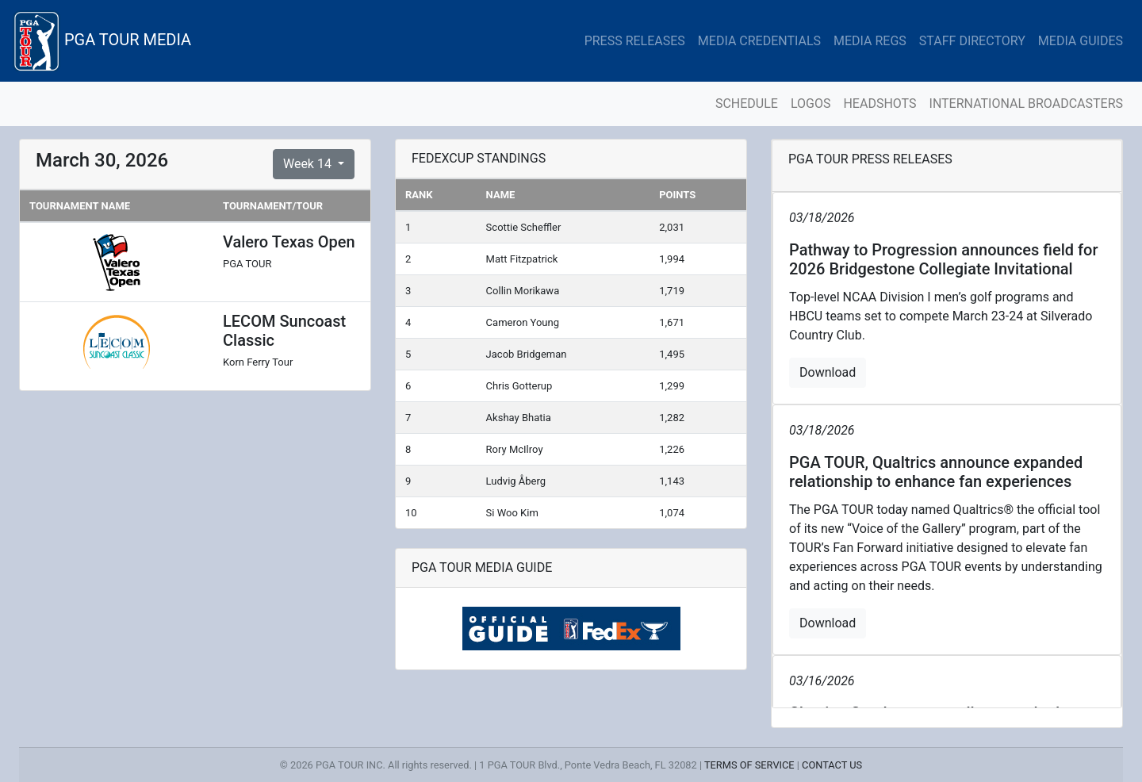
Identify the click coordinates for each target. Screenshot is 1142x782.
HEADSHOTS (879, 103)
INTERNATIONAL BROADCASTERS (1026, 103)
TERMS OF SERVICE (749, 765)
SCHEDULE (746, 103)
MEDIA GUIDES (1080, 40)
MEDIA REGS (870, 40)
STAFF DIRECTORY (972, 40)
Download (827, 372)
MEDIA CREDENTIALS (759, 40)
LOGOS (811, 103)
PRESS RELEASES (634, 40)
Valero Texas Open (289, 241)
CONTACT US (832, 765)
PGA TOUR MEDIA (102, 40)
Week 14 (309, 163)
